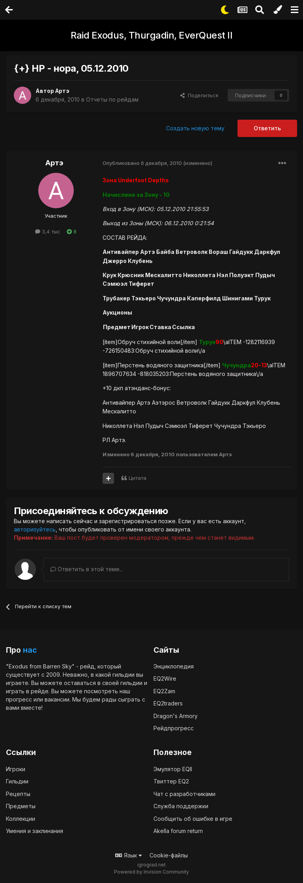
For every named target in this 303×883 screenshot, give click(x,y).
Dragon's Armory (175, 715)
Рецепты (18, 793)
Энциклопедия (173, 666)
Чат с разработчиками (184, 793)
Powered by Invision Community (151, 871)
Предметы (21, 805)
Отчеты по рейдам (112, 99)
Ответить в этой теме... (86, 569)
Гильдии (17, 780)
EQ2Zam (164, 690)
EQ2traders (168, 703)
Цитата (137, 478)
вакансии (57, 699)
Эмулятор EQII (172, 768)
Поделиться (199, 95)
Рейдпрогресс (173, 728)
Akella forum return (178, 830)
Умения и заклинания (34, 830)
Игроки (15, 768)
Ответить (267, 128)
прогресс (19, 699)
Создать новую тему (195, 128)
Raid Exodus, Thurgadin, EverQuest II (151, 35)
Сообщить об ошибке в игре (192, 818)
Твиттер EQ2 (171, 780)
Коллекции (20, 818)
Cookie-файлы (169, 855)
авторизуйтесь (35, 529)
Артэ (62, 90)
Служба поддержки (180, 805)
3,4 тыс (47, 231)
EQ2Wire (164, 678)
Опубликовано (142, 163)
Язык (128, 855)
